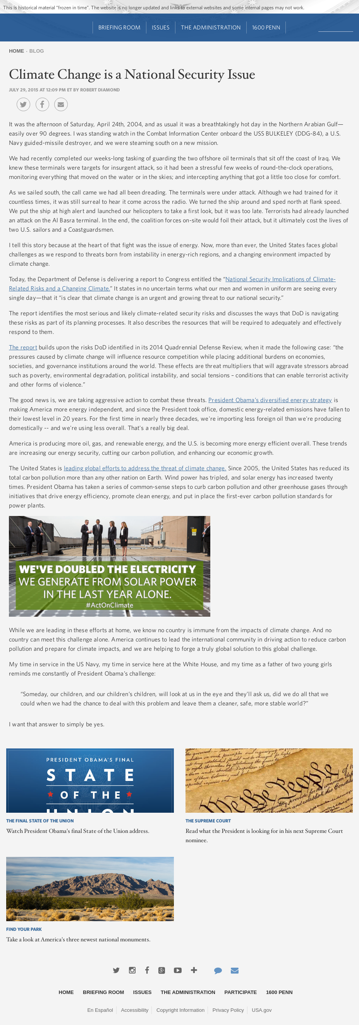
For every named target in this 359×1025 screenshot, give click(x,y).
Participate (241, 992)
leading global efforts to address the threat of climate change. (145, 467)
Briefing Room (119, 27)
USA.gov (261, 1010)
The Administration (211, 27)
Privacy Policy (228, 1010)
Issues (161, 27)
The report (23, 347)
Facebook (44, 99)
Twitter (25, 99)
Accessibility (135, 1010)
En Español (100, 1010)
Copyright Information (180, 1010)
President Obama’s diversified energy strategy (270, 399)
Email (63, 99)
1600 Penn (266, 27)
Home (16, 51)
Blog (36, 51)
